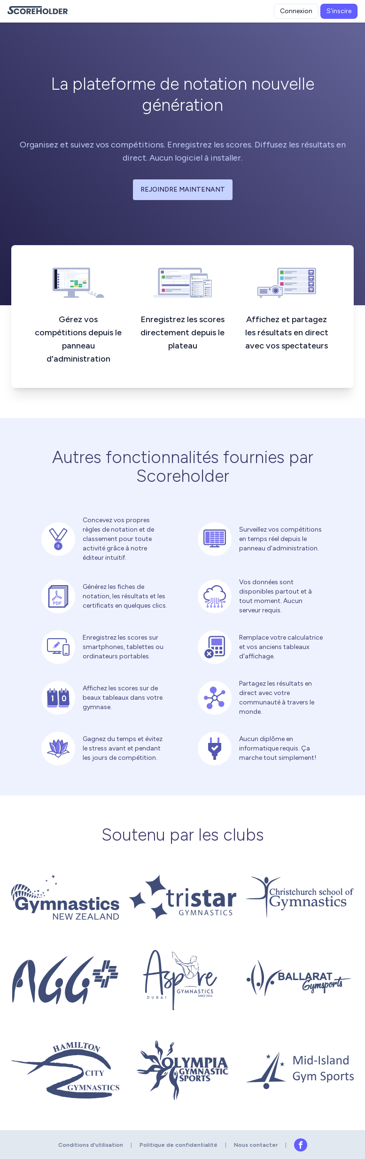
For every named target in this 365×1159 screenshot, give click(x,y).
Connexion (296, 11)
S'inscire (338, 11)
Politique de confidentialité (178, 1145)
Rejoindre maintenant (182, 189)
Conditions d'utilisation (90, 1145)
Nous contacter (256, 1145)
